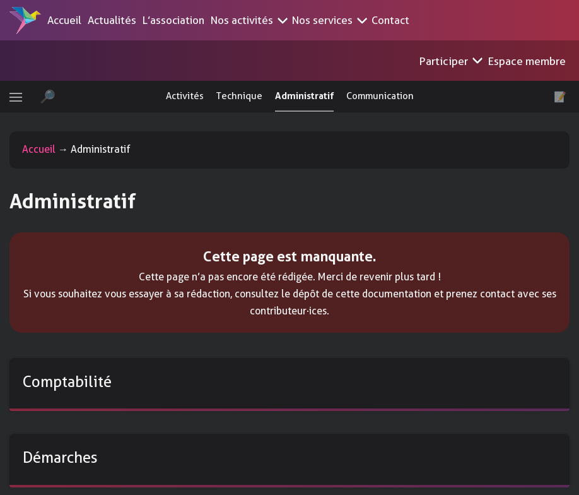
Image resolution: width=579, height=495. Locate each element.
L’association (173, 20)
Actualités (112, 20)
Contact (390, 20)
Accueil (64, 20)
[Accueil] (25, 20)
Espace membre (532, 60)
